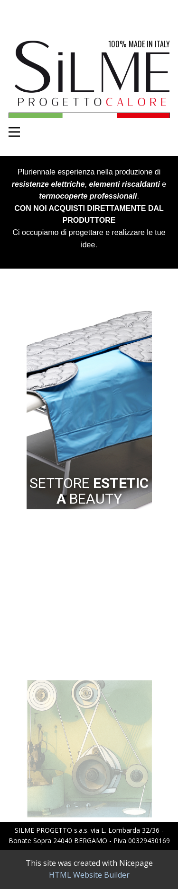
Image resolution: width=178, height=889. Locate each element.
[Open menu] (14, 131)
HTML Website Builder (89, 875)
